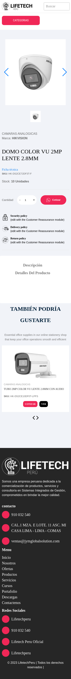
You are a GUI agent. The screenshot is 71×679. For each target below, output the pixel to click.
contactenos (11, 603)
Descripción (32, 265)
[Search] (56, 6)
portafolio (9, 591)
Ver (43, 404)
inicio (6, 557)
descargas (9, 597)
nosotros (9, 563)
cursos (7, 586)
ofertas (7, 569)
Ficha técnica (10, 169)
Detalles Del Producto (32, 273)
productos (9, 574)
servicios (9, 580)
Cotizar (53, 200)
